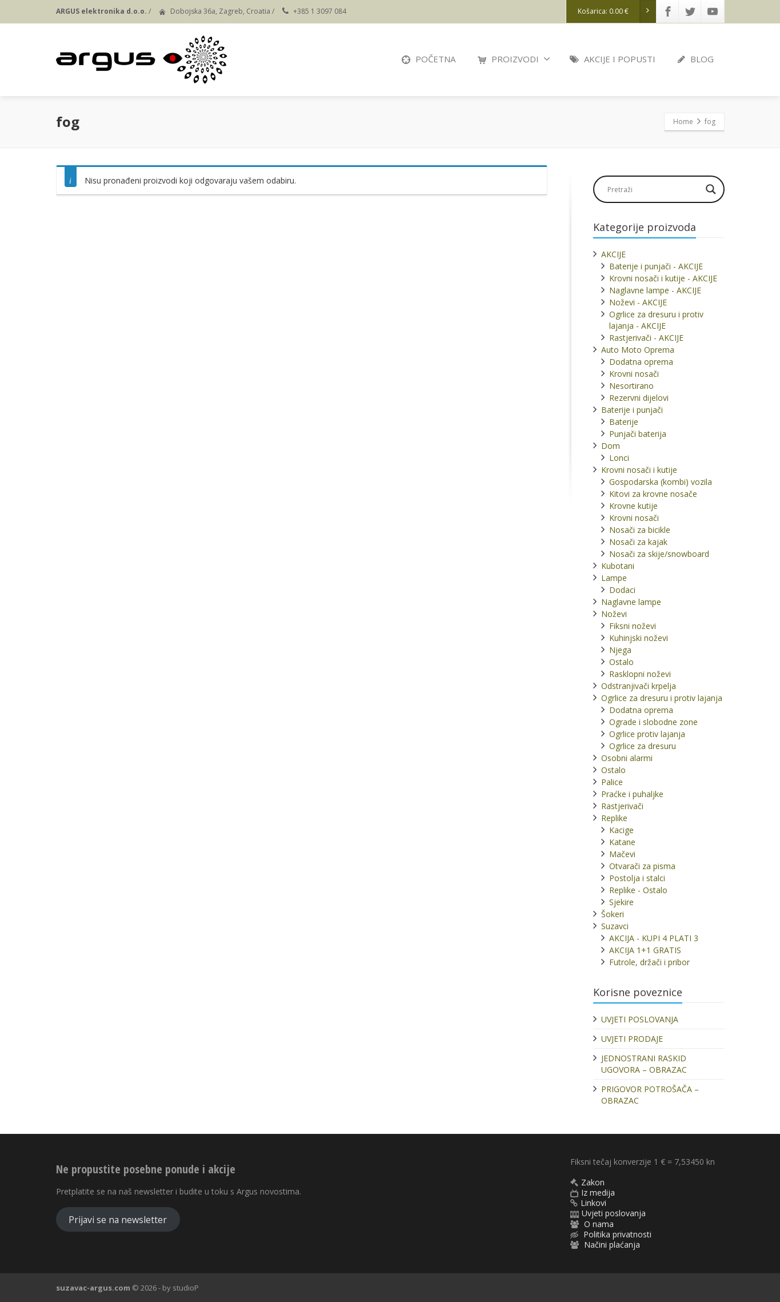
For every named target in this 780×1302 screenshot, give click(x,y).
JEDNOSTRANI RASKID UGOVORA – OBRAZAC (644, 1064)
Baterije (623, 421)
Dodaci (622, 589)
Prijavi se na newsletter (118, 1219)
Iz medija (598, 1192)
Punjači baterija (637, 433)
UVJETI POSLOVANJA (639, 1019)
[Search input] (653, 189)
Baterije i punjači (632, 409)
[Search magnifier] (711, 189)
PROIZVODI (514, 59)
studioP (186, 1288)
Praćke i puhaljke (632, 794)
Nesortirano (631, 385)
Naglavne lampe (631, 601)
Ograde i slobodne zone (653, 721)
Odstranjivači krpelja (638, 685)
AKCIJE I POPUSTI (612, 59)
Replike (614, 818)
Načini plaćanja (612, 1244)
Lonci (619, 457)
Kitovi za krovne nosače (653, 493)
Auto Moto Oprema (637, 349)
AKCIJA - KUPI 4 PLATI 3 (653, 938)
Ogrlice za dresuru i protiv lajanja (661, 697)
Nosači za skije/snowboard (659, 553)
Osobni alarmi (627, 757)
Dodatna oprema (641, 361)
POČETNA (428, 59)
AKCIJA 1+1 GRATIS (645, 950)
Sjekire (621, 902)
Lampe (614, 577)
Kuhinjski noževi (638, 637)
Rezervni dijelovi (639, 397)
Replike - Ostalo (638, 890)
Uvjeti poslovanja (614, 1213)
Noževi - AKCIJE (638, 302)
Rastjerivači (622, 806)
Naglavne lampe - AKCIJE (655, 290)
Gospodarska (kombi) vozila (660, 481)
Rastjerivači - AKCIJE (646, 337)
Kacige (621, 830)
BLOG (696, 59)
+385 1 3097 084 (319, 11)
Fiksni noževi (632, 625)
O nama (599, 1224)
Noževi (614, 613)
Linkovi (593, 1202)
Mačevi (622, 854)
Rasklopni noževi (640, 673)
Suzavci (615, 926)
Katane (622, 842)
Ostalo (621, 661)
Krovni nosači (634, 373)
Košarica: (617, 11)
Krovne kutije (633, 505)
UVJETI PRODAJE (632, 1038)
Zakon (593, 1182)
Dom (610, 445)
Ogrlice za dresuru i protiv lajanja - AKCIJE (656, 320)
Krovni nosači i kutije (639, 469)
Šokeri (612, 914)
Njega (620, 649)
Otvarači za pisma (642, 866)
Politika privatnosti (617, 1234)
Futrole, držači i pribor (649, 962)
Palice (612, 782)
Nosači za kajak (638, 541)
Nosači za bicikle (639, 529)
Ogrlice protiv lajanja (647, 733)
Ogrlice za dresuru (642, 745)
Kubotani (617, 565)
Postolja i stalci (637, 878)
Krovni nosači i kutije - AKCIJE (663, 278)
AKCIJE (613, 254)
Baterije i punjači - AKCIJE (656, 266)
